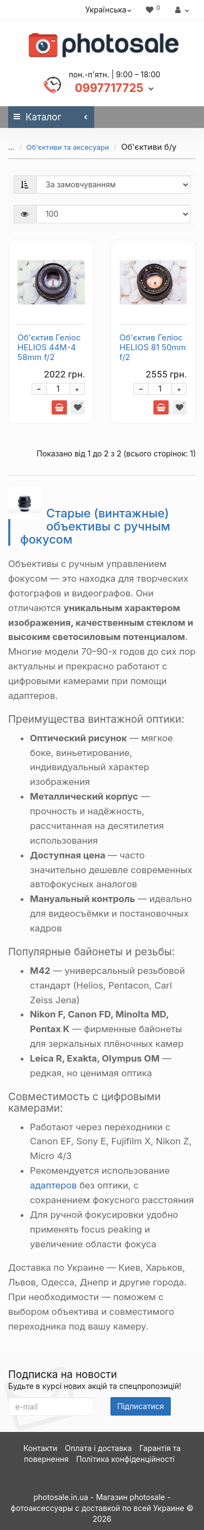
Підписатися (141, 1406)
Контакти (40, 1448)
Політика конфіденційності (125, 1459)
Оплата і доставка (98, 1448)
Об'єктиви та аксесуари (59, 147)
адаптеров (53, 1185)
